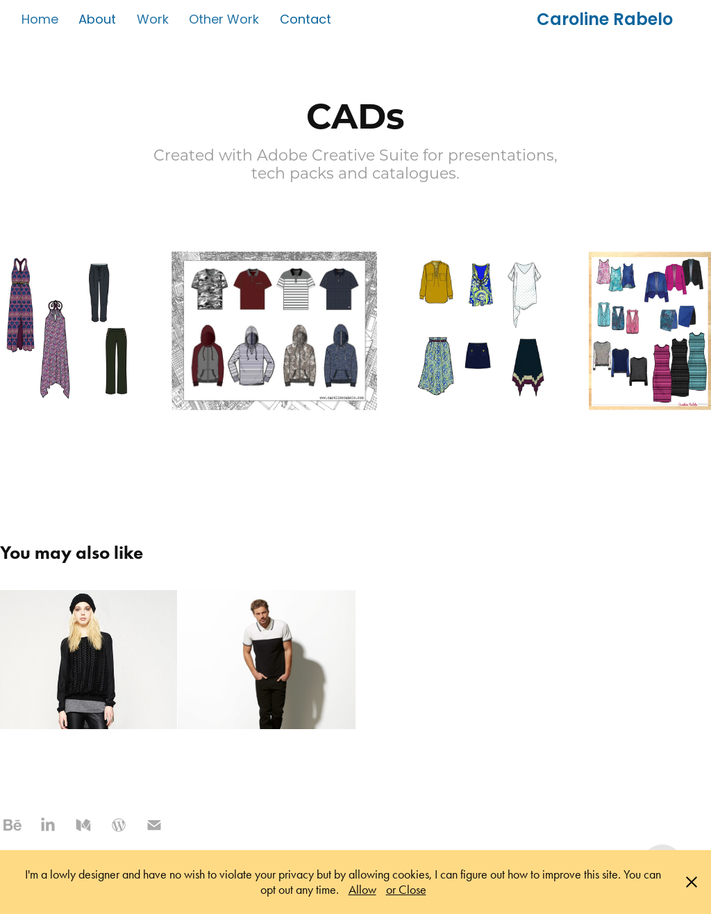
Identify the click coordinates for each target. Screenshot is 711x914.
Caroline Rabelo (605, 21)
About (97, 20)
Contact (305, 20)
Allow (362, 889)
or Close (406, 889)
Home (40, 20)
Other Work (224, 20)
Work (153, 20)
